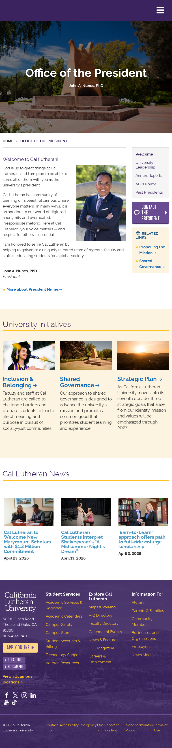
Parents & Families (148, 610)
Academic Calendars (64, 616)
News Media (143, 655)
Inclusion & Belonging (18, 382)
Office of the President (86, 73)
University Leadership (145, 164)
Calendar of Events (105, 631)
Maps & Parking (102, 607)
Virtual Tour (14, 659)
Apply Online (18, 647)
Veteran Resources (62, 663)
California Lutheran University (14, 10)
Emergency (88, 725)
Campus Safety (59, 624)
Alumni (138, 602)
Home (8, 141)
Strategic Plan (137, 379)
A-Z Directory (100, 615)
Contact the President (151, 213)
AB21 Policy (145, 184)
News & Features (103, 640)
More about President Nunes (32, 289)
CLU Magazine (101, 648)
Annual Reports (148, 175)
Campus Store (58, 632)
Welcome (144, 154)
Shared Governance (77, 382)
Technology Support (63, 655)
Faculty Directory (103, 623)
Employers (141, 646)
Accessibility (69, 725)
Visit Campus (14, 666)
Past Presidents (149, 192)
